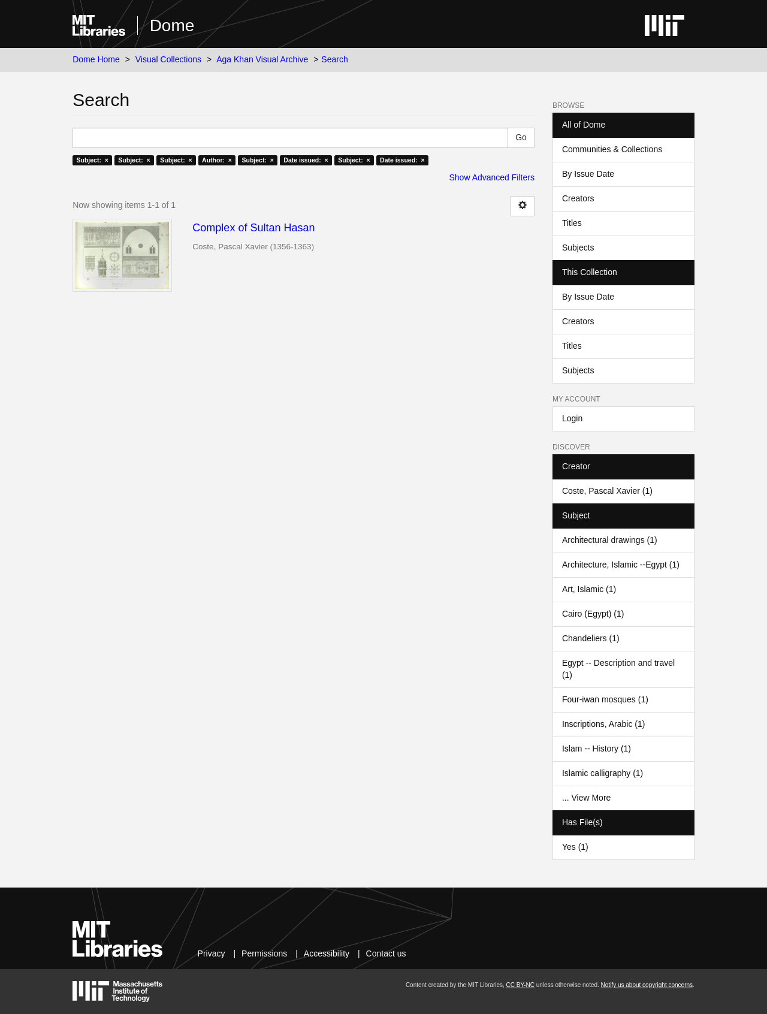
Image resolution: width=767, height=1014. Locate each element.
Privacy (211, 953)
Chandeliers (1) (591, 638)
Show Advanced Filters (492, 177)
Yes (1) (575, 847)
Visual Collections (168, 59)
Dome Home (96, 59)
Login (572, 418)
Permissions (264, 953)
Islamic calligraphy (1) (602, 773)
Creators (578, 198)
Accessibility (326, 953)
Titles (572, 223)
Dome (172, 25)
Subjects (578, 247)
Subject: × (92, 160)
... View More (586, 797)
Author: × (217, 160)
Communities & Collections (612, 149)
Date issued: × (305, 160)
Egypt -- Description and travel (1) (618, 669)
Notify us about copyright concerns (647, 985)
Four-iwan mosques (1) (605, 699)
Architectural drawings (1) (609, 540)
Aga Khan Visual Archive (262, 59)
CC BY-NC (520, 985)
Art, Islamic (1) (589, 589)
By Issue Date (588, 174)
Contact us (386, 953)
